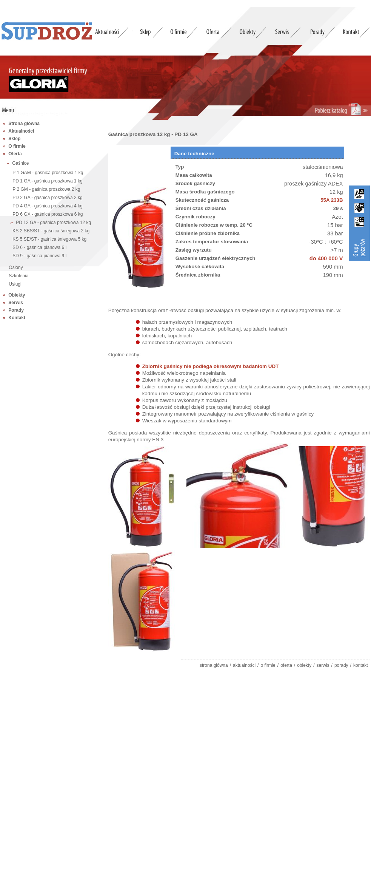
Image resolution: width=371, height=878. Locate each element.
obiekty (304, 665)
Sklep (14, 138)
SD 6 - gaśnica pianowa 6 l (39, 247)
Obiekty (16, 295)
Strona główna (24, 123)
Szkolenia (18, 275)
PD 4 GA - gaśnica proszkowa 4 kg (47, 206)
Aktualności (21, 131)
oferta (286, 665)
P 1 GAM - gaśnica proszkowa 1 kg (47, 172)
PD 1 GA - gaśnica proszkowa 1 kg (47, 181)
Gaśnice (20, 163)
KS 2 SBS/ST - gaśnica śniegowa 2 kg (50, 230)
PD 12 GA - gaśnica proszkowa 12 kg (53, 222)
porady (341, 665)
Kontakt (16, 317)
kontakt (360, 665)
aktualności (244, 665)
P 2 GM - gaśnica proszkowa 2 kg (46, 189)
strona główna (214, 665)
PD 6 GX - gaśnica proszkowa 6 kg (47, 214)
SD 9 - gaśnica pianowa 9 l (39, 255)
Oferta (15, 153)
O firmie (16, 146)
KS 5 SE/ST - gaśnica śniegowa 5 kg (49, 239)
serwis (323, 665)
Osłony (16, 267)
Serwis (15, 302)
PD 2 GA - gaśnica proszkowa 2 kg (47, 197)
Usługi (15, 284)
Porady (16, 310)
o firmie (267, 665)
